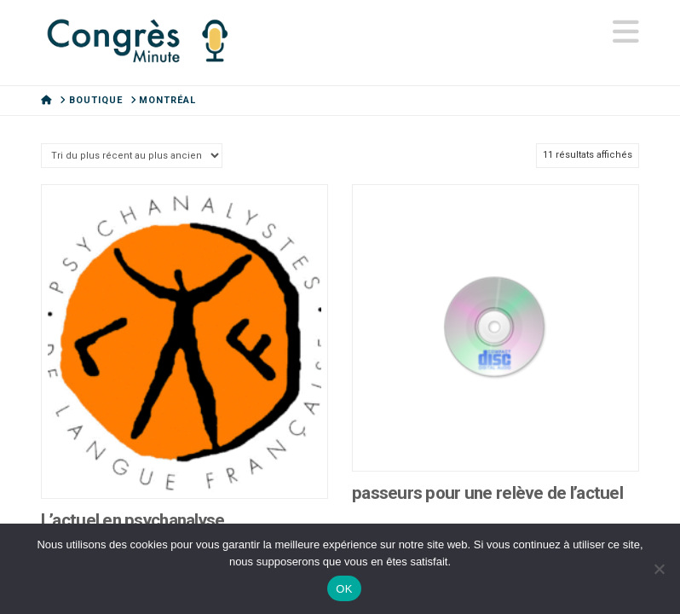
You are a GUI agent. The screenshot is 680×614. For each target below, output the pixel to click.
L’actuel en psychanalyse (133, 520)
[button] (626, 32)
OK (344, 588)
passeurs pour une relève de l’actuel (487, 493)
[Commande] (131, 155)
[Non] (658, 568)
